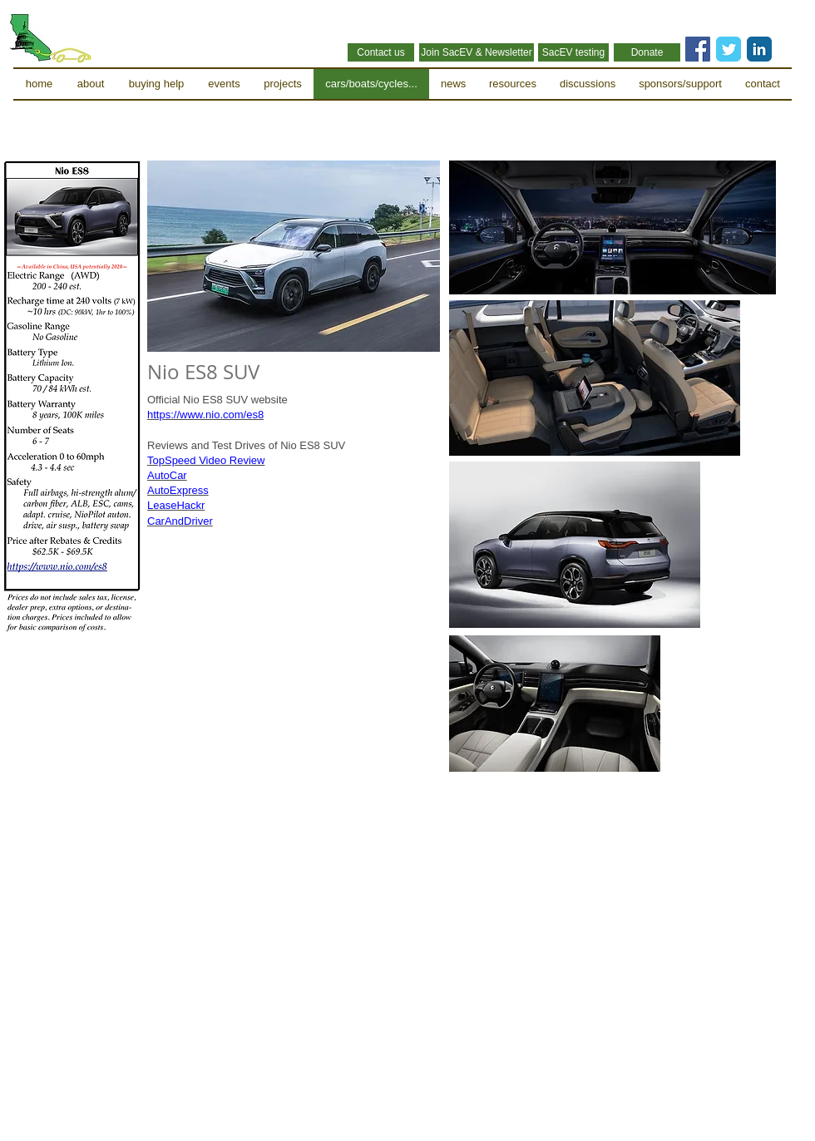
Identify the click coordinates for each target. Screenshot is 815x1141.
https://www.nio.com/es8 (205, 414)
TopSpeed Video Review (205, 460)
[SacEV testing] (573, 52)
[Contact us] (381, 52)
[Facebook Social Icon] (697, 49)
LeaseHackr (176, 505)
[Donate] (647, 52)
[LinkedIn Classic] (759, 49)
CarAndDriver (180, 521)
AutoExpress (178, 490)
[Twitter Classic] (728, 49)
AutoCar (167, 475)
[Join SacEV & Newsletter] (476, 52)
